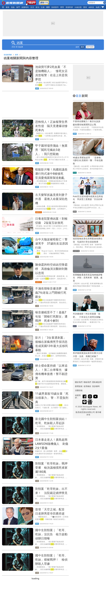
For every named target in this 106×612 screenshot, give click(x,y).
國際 (48, 7)
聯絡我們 (87, 382)
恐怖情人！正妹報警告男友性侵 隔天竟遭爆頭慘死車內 (51, 126)
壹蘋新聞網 (8, 55)
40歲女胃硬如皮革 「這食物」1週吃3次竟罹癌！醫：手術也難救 (88, 160)
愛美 (85, 7)
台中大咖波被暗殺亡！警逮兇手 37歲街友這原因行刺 (51, 243)
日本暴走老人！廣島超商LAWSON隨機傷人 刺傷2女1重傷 (51, 444)
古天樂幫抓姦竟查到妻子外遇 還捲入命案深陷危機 (51, 199)
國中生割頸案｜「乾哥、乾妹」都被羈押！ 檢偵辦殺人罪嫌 (51, 559)
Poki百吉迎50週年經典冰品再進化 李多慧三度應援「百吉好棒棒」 (88, 199)
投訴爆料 (96, 386)
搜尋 (16, 55)
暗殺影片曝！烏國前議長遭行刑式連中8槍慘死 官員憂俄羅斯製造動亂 (51, 173)
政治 (37, 7)
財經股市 (55, 7)
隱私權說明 (96, 382)
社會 (43, 7)
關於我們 (79, 382)
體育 (62, 7)
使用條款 (87, 386)
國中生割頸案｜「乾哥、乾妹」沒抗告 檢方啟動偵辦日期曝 (51, 534)
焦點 (13, 7)
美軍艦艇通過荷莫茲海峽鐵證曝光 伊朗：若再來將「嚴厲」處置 (87, 277)
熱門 (18, 7)
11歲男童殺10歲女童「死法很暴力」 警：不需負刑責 (51, 398)
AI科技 (91, 7)
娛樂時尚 (25, 7)
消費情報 (79, 390)
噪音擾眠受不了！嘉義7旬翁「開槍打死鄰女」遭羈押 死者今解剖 (51, 316)
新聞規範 (79, 386)
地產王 (98, 7)
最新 (7, 7)
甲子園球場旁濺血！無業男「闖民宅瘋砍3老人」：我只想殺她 (51, 150)
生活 (32, 7)
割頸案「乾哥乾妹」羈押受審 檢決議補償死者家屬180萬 (51, 467)
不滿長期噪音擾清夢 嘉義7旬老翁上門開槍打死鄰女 (51, 292)
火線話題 (78, 7)
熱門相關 (90, 47)
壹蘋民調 (69, 7)
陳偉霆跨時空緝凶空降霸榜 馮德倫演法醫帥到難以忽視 (51, 269)
